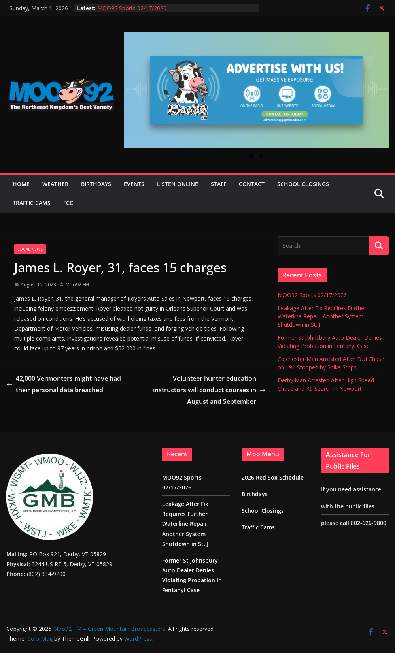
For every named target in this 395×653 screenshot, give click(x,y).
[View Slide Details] (256, 90)
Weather (55, 184)
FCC (68, 203)
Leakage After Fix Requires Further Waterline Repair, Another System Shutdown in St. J (322, 316)
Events (134, 184)
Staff (218, 184)
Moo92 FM (77, 284)
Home (21, 184)
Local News (30, 249)
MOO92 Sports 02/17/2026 (131, 8)
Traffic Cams (32, 203)
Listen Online (177, 184)
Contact (252, 184)
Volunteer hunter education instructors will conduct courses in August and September (209, 390)
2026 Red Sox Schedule (273, 477)
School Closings (303, 184)
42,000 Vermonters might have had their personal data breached (63, 384)
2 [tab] (261, 156)
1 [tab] (251, 156)
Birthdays (96, 184)
